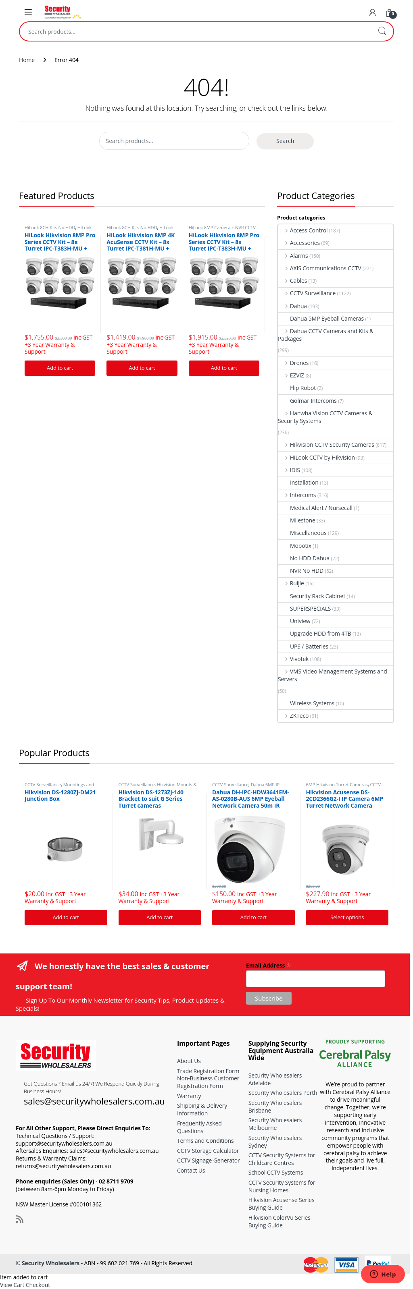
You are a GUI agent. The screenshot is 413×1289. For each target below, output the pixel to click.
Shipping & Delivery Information (202, 1109)
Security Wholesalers (50, 1263)
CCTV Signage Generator (208, 1160)
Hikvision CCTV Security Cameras (326, 444)
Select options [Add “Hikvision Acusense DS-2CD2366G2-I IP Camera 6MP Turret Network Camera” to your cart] (347, 917)
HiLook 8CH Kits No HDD (50, 227)
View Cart (12, 1285)
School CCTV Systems (275, 1172)
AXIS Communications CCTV (319, 268)
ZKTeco (293, 715)
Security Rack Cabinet (311, 596)
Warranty (189, 1096)
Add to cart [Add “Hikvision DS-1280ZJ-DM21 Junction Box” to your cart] (66, 917)
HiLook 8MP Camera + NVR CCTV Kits (58, 229)
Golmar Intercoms (307, 400)
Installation (298, 482)
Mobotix (294, 545)
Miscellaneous (302, 533)
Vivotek (293, 659)
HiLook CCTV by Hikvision (316, 457)
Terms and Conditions (205, 1140)
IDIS (289, 470)
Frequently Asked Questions (199, 1127)
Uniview (294, 621)
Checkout (38, 1285)
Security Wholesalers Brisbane (275, 1106)
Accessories (299, 243)
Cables (292, 280)
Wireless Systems (306, 703)
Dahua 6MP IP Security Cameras (246, 786)
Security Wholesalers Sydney (275, 1141)
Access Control (302, 230)
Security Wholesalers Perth (282, 1092)
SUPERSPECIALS (304, 608)
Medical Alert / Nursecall (315, 508)
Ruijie (291, 583)
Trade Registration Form (208, 1071)
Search (382, 31)
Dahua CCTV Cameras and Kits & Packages (325, 334)
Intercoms (297, 495)
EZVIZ (291, 375)
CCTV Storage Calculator (208, 1150)
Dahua (292, 306)
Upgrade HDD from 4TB (314, 633)
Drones (293, 363)
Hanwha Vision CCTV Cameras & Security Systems (325, 417)
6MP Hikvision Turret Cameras (337, 784)
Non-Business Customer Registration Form (208, 1082)
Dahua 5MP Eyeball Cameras (321, 318)
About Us (189, 1061)
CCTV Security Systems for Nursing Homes (281, 1186)
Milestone (296, 520)
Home (27, 60)
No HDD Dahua (304, 558)
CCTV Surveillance (307, 293)
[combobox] (195, 31)
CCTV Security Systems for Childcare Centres (281, 1159)
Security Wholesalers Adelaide (275, 1079)
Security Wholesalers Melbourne (275, 1124)
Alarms (293, 255)
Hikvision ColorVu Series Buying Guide (279, 1221)
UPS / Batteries (303, 646)
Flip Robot (297, 388)
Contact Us (191, 1170)
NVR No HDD (300, 570)
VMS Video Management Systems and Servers (332, 675)
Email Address (268, 965)
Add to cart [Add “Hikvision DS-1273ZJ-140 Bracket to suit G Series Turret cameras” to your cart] (159, 917)
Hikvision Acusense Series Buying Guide (281, 1203)
